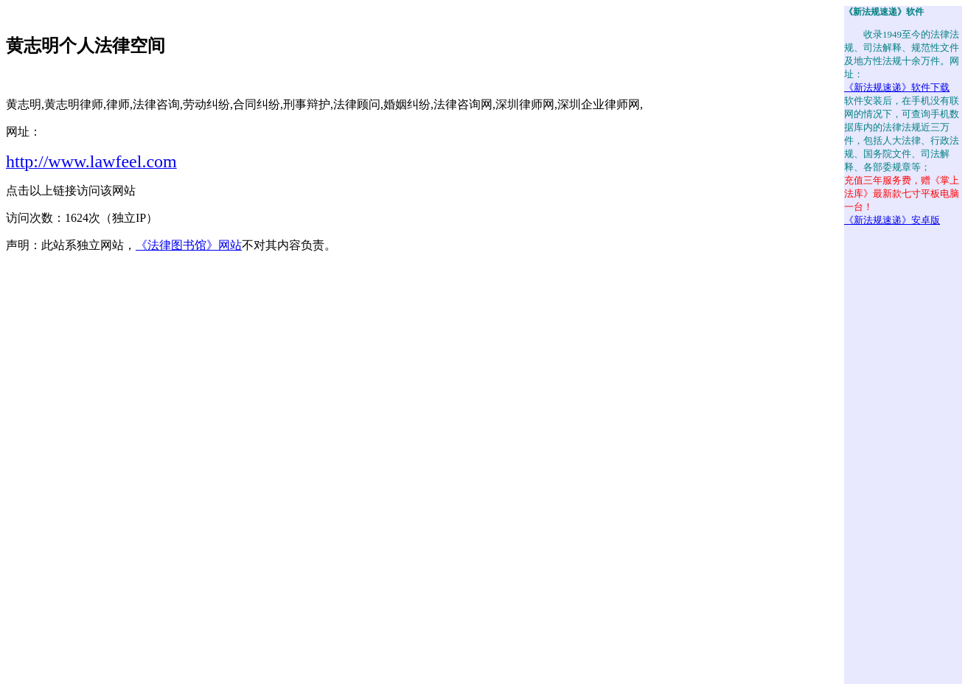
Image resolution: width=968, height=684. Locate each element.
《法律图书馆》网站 (189, 245)
